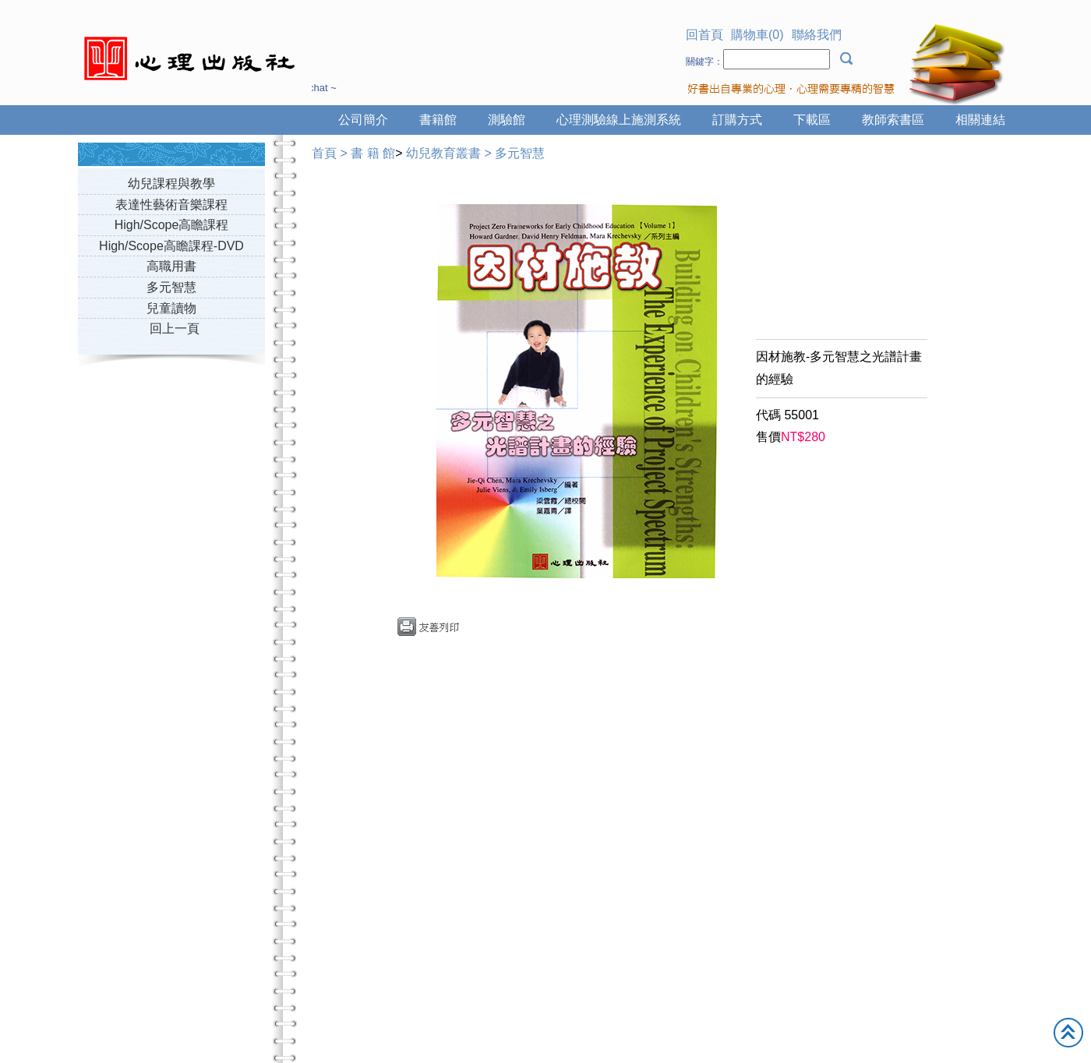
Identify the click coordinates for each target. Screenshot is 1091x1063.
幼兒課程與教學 (171, 183)
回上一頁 (174, 328)
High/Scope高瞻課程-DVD (171, 246)
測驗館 (506, 119)
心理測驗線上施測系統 (618, 119)
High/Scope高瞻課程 (172, 224)
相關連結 (980, 119)
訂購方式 (737, 119)
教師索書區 (893, 119)
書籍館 (438, 119)
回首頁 (704, 34)
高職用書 (171, 266)
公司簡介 (363, 119)
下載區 (812, 119)
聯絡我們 (817, 34)
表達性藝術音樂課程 (171, 204)
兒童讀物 (171, 308)
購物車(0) (757, 34)
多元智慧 (171, 287)
